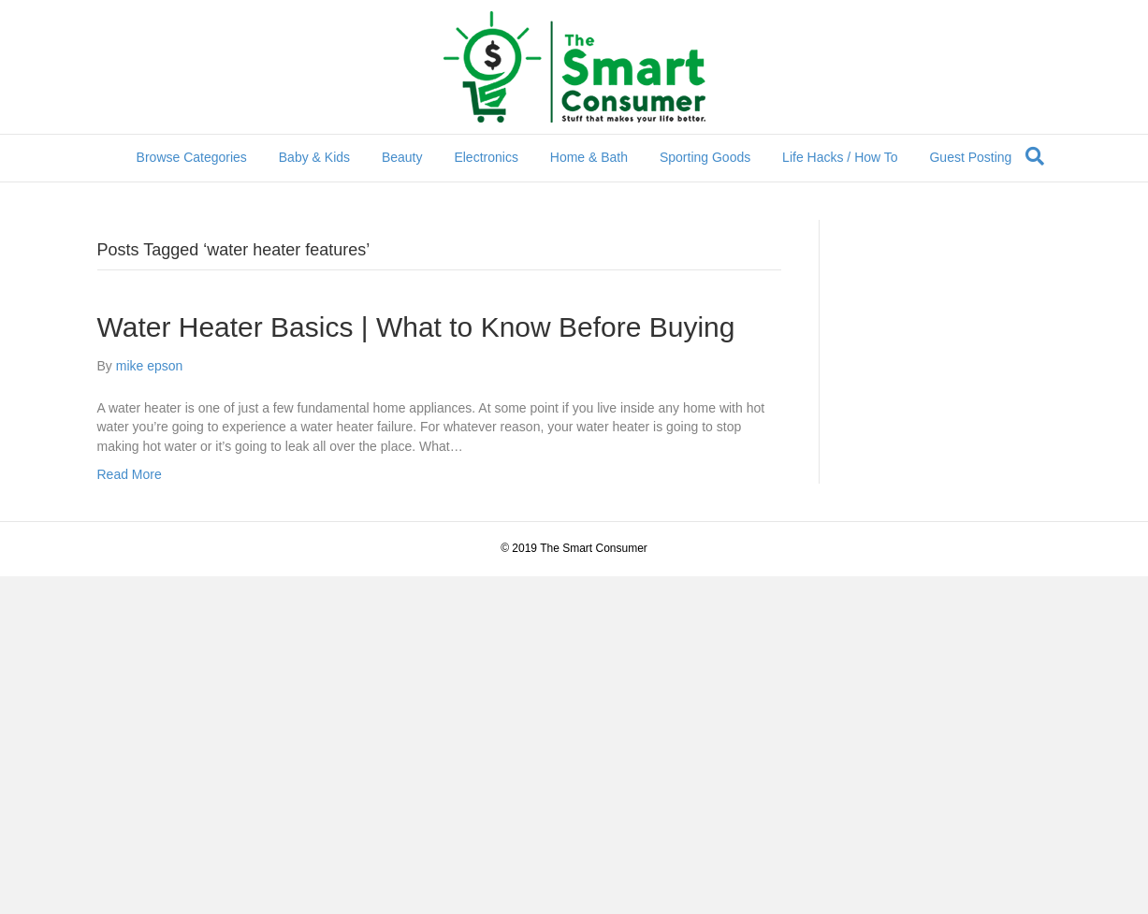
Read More (129, 474)
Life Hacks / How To (839, 157)
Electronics (485, 157)
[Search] (1035, 156)
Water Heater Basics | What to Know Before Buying (416, 327)
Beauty (402, 157)
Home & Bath (589, 157)
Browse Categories (192, 157)
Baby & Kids (314, 157)
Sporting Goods (705, 157)
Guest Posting (970, 157)
